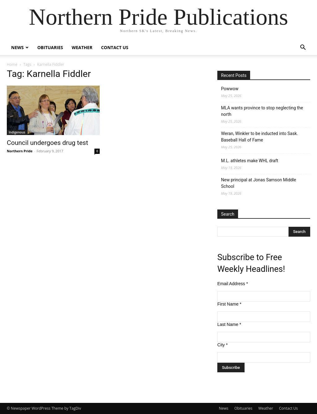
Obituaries (50, 47)
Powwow (229, 88)
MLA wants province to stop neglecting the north (262, 111)
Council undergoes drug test (47, 142)
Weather (82, 47)
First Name (229, 304)
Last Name (229, 324)
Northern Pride (20, 151)
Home (12, 64)
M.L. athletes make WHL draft (249, 160)
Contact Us (114, 47)
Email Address (232, 283)
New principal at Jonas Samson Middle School (258, 183)
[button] (302, 48)
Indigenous (17, 132)
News (17, 47)
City (222, 344)
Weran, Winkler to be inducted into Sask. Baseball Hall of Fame (259, 136)
